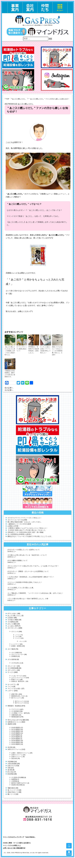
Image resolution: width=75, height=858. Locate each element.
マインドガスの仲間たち (11, 845)
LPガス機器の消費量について (18, 560)
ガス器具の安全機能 (17, 777)
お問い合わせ (7, 848)
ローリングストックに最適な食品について (21, 349)
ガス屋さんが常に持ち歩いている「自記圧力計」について (27, 555)
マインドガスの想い (14, 688)
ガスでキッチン (13, 628)
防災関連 (11, 774)
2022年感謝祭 (15, 738)
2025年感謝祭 (15, 744)
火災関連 (14, 781)
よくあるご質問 (13, 626)
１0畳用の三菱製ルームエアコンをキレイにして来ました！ (28, 528)
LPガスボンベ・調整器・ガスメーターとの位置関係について (28, 571)
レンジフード (15, 644)
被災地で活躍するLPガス (19, 783)
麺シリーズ (11, 794)
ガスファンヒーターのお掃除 (17, 520)
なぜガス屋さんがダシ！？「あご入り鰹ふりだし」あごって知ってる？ (34, 210)
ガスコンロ (14, 631)
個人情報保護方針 (19, 848)
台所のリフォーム (17, 755)
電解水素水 (11, 788)
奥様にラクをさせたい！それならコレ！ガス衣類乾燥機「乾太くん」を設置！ (57, 350)
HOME (5, 843)
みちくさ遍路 (12, 624)
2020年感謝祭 (15, 735)
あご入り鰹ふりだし (19, 99)
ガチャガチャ (12, 670)
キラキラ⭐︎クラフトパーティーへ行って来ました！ (25, 518)
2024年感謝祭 (15, 742)
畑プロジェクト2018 (21, 701)
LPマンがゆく (12, 613)
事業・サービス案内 (15, 843)
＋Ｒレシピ (21, 641)
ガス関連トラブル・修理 (19, 713)
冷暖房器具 (14, 715)
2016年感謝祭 (15, 727)
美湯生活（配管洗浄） (18, 681)
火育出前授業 (12, 763)
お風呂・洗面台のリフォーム (20, 753)
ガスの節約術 (12, 659)
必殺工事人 (14, 694)
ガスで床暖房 (15, 652)
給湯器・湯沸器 (16, 646)
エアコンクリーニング (18, 677)
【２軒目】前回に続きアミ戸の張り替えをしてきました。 (27, 530)
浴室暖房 (14, 656)
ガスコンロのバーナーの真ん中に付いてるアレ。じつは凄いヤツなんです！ (33, 566)
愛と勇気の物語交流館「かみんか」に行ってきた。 (25, 522)
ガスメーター (12, 666)
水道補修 (11, 761)
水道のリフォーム (17, 756)
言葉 (9, 768)
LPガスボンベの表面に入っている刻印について (24, 549)
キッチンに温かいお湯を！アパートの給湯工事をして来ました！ (45, 350)
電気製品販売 (15, 717)
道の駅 (10, 770)
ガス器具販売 (15, 711)
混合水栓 (14, 758)
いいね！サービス (17, 676)
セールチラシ (12, 684)
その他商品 (11, 622)
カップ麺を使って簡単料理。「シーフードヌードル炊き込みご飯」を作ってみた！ (35, 593)
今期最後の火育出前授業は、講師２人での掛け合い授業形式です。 (10, 373)
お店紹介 (11, 617)
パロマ (17, 636)
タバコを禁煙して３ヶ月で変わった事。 (21, 588)
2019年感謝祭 (15, 733)
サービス (11, 672)
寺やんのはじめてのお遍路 (17, 720)
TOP (7, 99)
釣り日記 (11, 772)
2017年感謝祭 (15, 729)
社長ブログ (11, 766)
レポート (11, 690)
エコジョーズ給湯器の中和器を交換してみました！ (25, 582)
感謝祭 (10, 724)
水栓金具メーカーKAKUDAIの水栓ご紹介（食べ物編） (26, 532)
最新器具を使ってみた (18, 696)
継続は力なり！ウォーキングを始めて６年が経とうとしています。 (30, 536)
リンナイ (17, 638)
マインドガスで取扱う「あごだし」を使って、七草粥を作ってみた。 (33, 216)
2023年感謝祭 (15, 740)
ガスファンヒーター (17, 654)
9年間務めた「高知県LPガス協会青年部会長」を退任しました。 (33, 350)
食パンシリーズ (13, 790)
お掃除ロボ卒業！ (14, 526)
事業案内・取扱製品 (14, 706)
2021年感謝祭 (15, 737)
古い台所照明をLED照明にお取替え (20, 534)
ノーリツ (17, 635)
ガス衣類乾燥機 (13, 668)
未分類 (10, 747)
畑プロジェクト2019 (21, 703)
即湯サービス (15, 679)
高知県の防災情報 (17, 785)
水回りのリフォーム (14, 749)
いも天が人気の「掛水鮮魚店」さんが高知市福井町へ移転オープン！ (31, 577)
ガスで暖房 (11, 649)
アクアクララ (15, 709)
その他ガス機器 (13, 620)
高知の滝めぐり (13, 792)
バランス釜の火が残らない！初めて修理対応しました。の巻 (28, 598)
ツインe (10, 686)
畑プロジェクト (16, 698)
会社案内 (27, 843)
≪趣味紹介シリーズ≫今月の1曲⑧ (19, 524)
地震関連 (14, 779)
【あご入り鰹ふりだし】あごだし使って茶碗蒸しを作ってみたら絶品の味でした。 (10, 350)
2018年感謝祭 (15, 731)
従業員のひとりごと (14, 722)
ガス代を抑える (16, 663)
